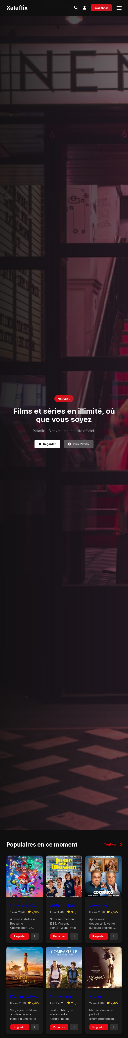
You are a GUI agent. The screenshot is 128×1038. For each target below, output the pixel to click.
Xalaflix (17, 7)
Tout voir (113, 844)
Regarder (47, 444)
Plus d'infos (79, 444)
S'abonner (101, 7)
